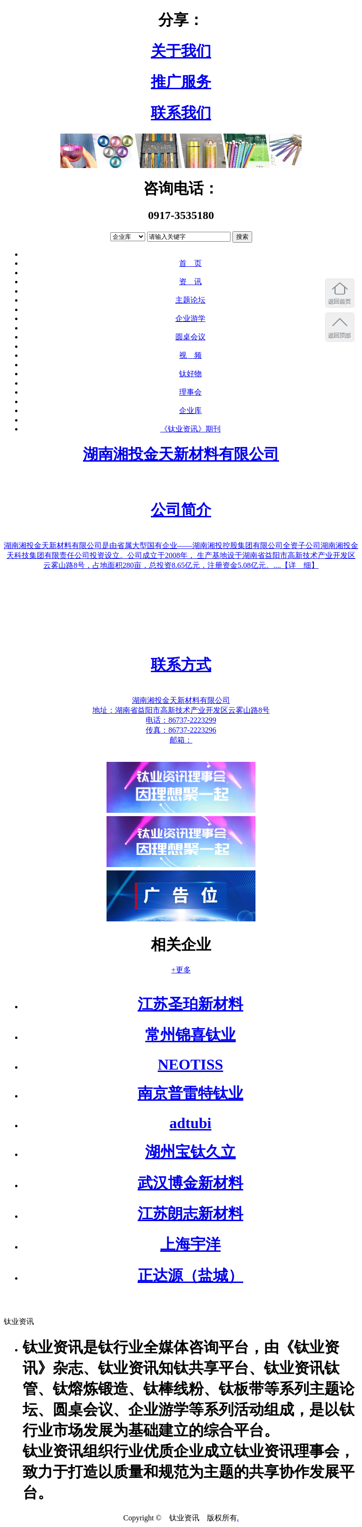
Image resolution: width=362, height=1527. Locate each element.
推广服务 (181, 81)
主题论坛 (190, 300)
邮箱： (181, 740)
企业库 (190, 410)
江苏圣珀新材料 (190, 1004)
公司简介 (181, 509)
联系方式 (181, 664)
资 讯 (190, 282)
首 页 (190, 263)
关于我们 (181, 50)
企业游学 (190, 318)
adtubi (191, 1122)
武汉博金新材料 (190, 1182)
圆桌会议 (190, 337)
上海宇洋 (190, 1244)
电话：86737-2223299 (181, 720)
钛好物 (190, 374)
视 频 (190, 355)
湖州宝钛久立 (190, 1151)
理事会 (190, 392)
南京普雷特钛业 (190, 1093)
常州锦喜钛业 (190, 1034)
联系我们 (181, 112)
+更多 (180, 970)
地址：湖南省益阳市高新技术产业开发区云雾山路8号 (181, 710)
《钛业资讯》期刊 (190, 429)
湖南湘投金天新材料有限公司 (181, 454)
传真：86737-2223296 (181, 730)
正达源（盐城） (190, 1275)
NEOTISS (190, 1064)
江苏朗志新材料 (190, 1213)
